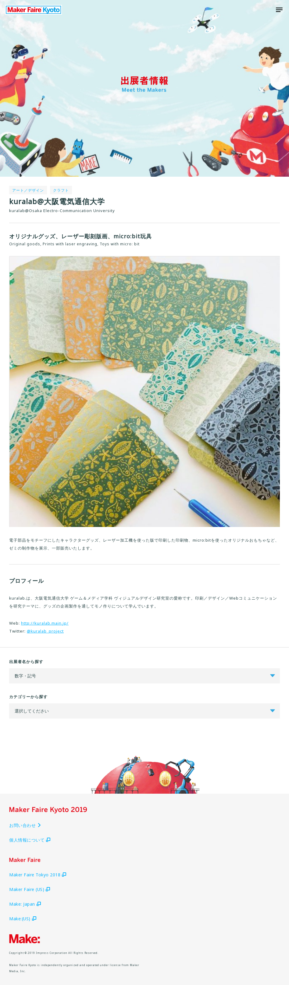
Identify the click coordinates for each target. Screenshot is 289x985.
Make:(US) (22, 919)
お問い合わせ (25, 825)
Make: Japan (25, 904)
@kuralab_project (45, 631)
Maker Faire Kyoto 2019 (33, 10)
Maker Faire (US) (29, 889)
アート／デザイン (28, 190)
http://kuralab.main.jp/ (45, 623)
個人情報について (29, 840)
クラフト (61, 190)
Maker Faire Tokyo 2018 (37, 875)
